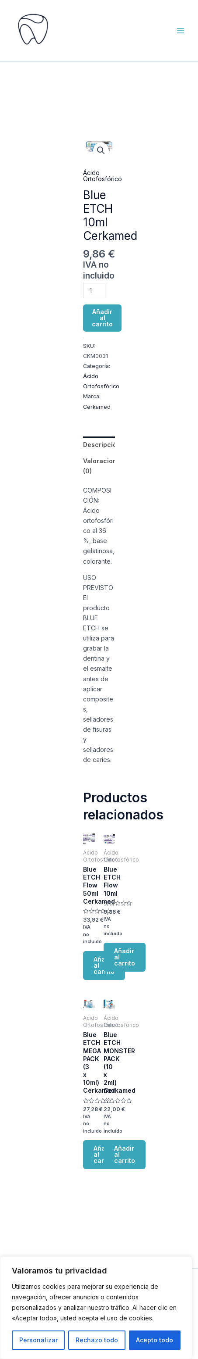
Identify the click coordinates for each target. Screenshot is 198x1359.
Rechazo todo (97, 1340)
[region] (96, 1307)
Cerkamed (97, 407)
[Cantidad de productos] (94, 290)
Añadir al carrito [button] (124, 957)
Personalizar (38, 1340)
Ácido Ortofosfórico (102, 175)
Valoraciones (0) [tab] (99, 466)
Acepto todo (154, 1340)
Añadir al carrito (102, 318)
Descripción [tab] (99, 444)
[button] (101, 150)
